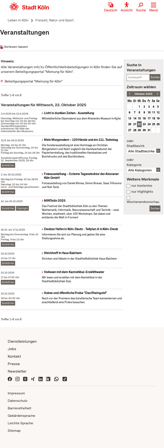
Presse (14, 363)
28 (134, 130)
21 (134, 124)
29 (139, 130)
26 (158, 124)
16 (144, 118)
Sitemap (14, 430)
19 (158, 118)
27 (129, 130)
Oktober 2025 (143, 94)
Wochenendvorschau (143, 202)
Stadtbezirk (143, 143)
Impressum (16, 393)
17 (149, 118)
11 (153, 112)
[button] (153, 7)
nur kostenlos (141, 185)
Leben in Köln (18, 20)
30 (144, 130)
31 (149, 130)
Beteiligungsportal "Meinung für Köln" (34, 81)
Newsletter (17, 371)
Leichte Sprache (20, 423)
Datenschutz (18, 400)
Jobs (12, 348)
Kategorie (143, 162)
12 (158, 112)
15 (139, 118)
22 (139, 124)
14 (134, 118)
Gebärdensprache (21, 415)
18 (153, 118)
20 (129, 124)
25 (153, 124)
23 (144, 124)
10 (149, 112)
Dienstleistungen (22, 341)
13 (129, 118)
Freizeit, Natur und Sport (54, 20)
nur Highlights (142, 191)
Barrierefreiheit (19, 408)
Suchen (155, 77)
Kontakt (14, 356)
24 (149, 124)
